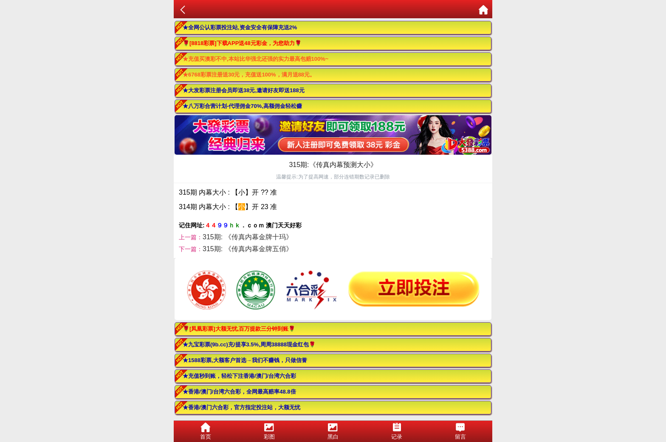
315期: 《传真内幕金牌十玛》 (248, 237)
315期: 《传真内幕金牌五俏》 (248, 248)
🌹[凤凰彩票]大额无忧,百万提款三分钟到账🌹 (239, 329)
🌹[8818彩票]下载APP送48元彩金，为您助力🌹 (242, 43)
